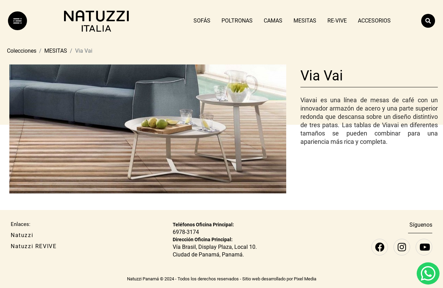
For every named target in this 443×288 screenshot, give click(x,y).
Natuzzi (22, 235)
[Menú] (17, 20)
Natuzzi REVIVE (33, 246)
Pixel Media (305, 278)
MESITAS (55, 50)
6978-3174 (186, 232)
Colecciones (21, 50)
